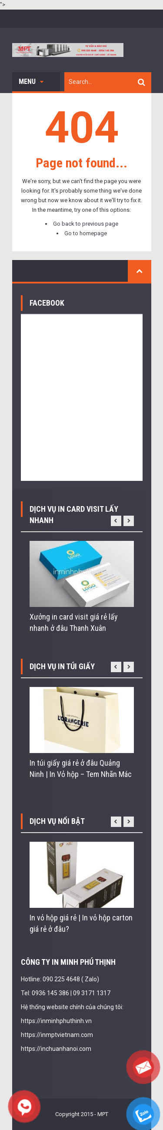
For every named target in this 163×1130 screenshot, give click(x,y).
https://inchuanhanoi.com (56, 1048)
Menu (31, 81)
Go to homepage (85, 233)
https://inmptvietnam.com (57, 1034)
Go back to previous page (85, 223)
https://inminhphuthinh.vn (56, 1020)
